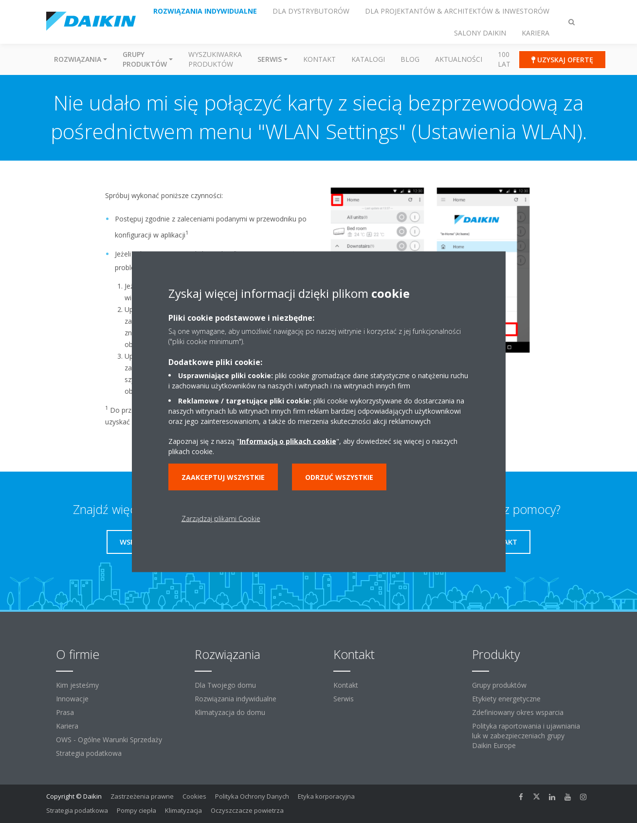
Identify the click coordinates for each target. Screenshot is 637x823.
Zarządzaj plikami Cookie (221, 518)
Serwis (343, 698)
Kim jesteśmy (77, 685)
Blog (409, 59)
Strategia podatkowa (89, 753)
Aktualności (458, 59)
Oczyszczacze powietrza (247, 810)
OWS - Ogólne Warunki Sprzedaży (109, 739)
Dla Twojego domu (225, 685)
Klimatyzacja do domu (230, 712)
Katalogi (368, 59)
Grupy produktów (499, 685)
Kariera (67, 726)
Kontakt (319, 59)
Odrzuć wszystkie (339, 476)
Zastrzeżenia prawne (142, 796)
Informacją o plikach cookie (287, 440)
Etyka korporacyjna (326, 796)
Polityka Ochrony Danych (252, 796)
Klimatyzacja (183, 810)
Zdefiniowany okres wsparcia (518, 712)
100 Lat (504, 59)
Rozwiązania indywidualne (235, 698)
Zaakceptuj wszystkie (223, 476)
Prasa (65, 712)
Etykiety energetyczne (506, 698)
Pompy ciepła (136, 810)
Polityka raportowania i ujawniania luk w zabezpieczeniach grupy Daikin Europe (526, 735)
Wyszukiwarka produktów (215, 59)
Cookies (194, 796)
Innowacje (72, 698)
